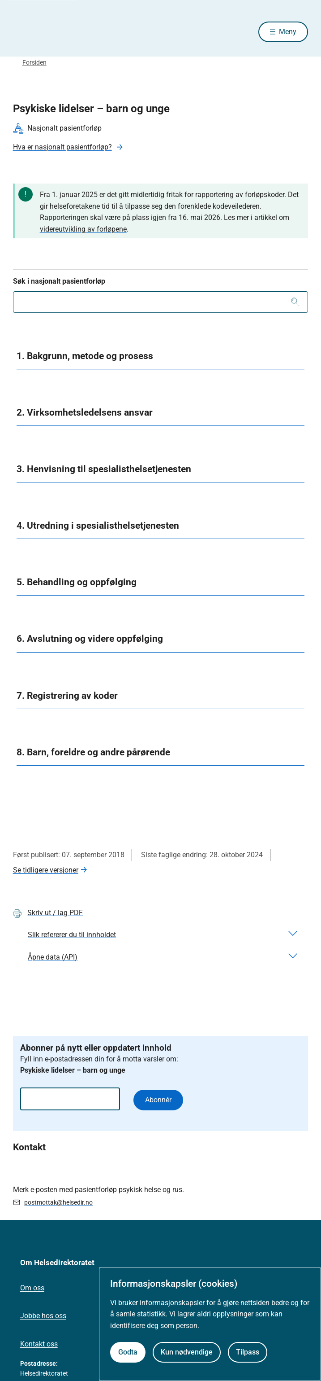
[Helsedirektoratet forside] (23, 31)
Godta (127, 1352)
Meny (287, 31)
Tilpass (247, 1352)
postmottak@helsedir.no (58, 1202)
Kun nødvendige (187, 1352)
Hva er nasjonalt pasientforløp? (62, 147)
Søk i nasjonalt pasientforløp (59, 281)
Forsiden (34, 62)
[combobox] (160, 302)
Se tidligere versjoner (45, 870)
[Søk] (295, 302)
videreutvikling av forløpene (83, 229)
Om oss (32, 1288)
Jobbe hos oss (43, 1315)
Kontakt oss (39, 1344)
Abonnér (158, 1100)
